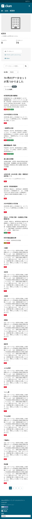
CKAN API (4, 502)
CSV (8, 109)
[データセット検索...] (14, 66)
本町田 (6, 272)
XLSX (12, 109)
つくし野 (6, 392)
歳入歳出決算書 (8, 159)
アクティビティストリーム (13, 55)
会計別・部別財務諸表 (10, 186)
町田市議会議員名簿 (10, 238)
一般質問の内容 (8, 128)
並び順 (5, 72)
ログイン (27, 1)
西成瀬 (6, 464)
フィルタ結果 (8, 89)
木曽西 (6, 296)
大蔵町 (6, 248)
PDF (5, 109)
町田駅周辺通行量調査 (10, 95)
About (7, 58)
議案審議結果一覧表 (10, 145)
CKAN (4, 511)
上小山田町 (7, 368)
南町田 (6, 344)
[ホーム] (2, 11)
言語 (2, 513)
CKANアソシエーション (7, 504)
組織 (6, 11)
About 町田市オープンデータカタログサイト (13, 500)
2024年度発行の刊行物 (11, 203)
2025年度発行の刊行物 (11, 114)
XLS (12, 140)
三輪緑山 (6, 440)
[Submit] (26, 66)
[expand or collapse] (29, 6)
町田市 (12, 11)
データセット (9, 51)
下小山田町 (7, 416)
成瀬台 (6, 320)
